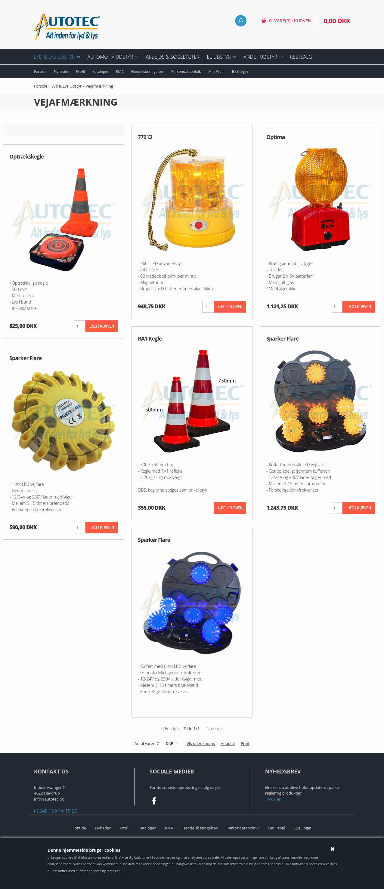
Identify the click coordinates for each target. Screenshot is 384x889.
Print (245, 743)
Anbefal (228, 743)
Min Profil (216, 71)
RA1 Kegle (150, 338)
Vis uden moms (201, 743)
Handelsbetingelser (147, 71)
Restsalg (301, 57)
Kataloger (100, 71)
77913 (145, 136)
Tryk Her (272, 799)
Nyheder (61, 71)
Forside (40, 71)
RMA (120, 71)
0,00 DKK (337, 20)
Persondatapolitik (186, 71)
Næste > (214, 728)
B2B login (240, 71)
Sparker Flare (25, 358)
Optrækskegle (26, 156)
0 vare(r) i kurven (290, 20)
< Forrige (170, 728)
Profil (80, 71)
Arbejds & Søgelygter (173, 57)
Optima (275, 136)
